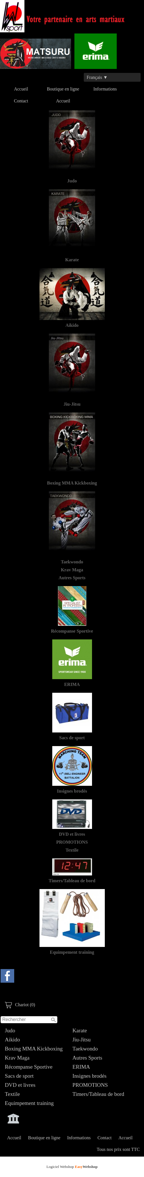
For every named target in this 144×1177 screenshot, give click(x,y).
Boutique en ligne (63, 89)
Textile (12, 1094)
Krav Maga (17, 1058)
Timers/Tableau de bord (98, 1094)
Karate (79, 1030)
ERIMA (81, 1067)
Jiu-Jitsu (81, 1040)
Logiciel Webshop (71, 1167)
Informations (105, 89)
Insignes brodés (89, 1076)
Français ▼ (97, 77)
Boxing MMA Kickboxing (34, 1049)
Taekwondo (85, 1049)
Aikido (12, 1040)
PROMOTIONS (90, 1085)
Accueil (21, 89)
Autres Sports (87, 1058)
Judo (10, 1030)
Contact (21, 100)
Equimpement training (29, 1103)
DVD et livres (20, 1085)
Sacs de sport (19, 1076)
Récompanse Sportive (29, 1067)
